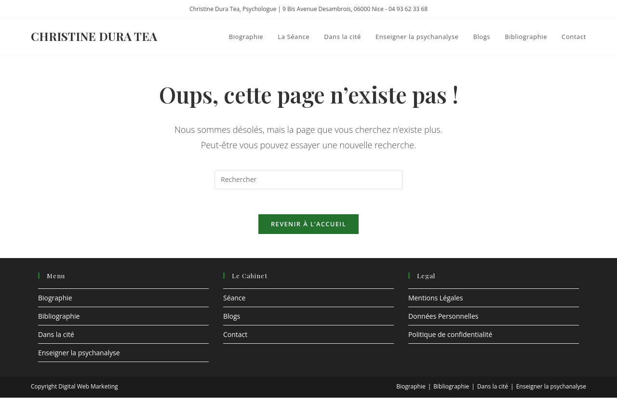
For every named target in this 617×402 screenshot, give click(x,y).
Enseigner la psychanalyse (79, 356)
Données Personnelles (443, 319)
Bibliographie (59, 319)
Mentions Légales (435, 301)
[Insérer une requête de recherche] (308, 179)
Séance (234, 301)
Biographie (55, 301)
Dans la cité (56, 338)
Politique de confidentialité (450, 338)
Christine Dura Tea (94, 36)
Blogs (231, 319)
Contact (235, 338)
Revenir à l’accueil (308, 227)
